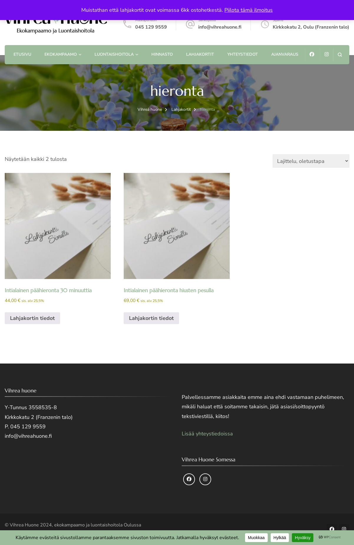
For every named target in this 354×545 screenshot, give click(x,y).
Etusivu (22, 54)
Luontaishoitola (114, 54)
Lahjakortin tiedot (32, 318)
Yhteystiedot (242, 54)
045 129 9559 (151, 27)
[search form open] (339, 54)
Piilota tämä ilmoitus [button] (248, 10)
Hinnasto (162, 54)
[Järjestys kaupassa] (311, 161)
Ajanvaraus (284, 54)
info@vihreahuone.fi (219, 27)
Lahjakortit (200, 54)
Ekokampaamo (60, 54)
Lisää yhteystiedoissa (207, 433)
